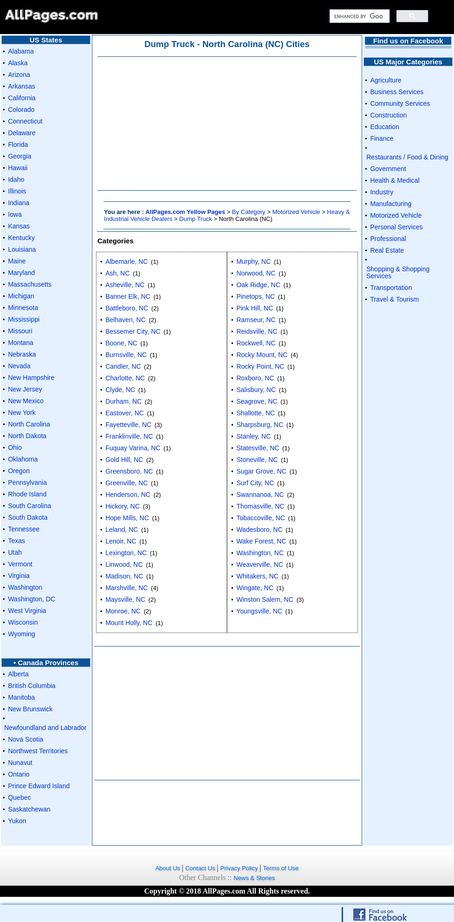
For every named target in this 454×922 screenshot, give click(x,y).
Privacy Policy (240, 868)
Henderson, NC (128, 494)
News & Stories (254, 877)
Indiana (18, 202)
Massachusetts (29, 284)
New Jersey (25, 389)
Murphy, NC (253, 261)
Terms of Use (281, 868)
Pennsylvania (27, 482)
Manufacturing (391, 203)
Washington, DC (31, 599)
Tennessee (24, 529)
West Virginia (27, 610)
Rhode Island (27, 494)
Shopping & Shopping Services (397, 272)
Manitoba (21, 697)
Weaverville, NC (259, 564)
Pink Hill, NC (254, 308)
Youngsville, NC (259, 611)
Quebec (19, 797)
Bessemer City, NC (132, 331)
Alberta (18, 674)
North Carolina (29, 424)
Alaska (18, 63)
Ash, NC (117, 273)
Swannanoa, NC (260, 494)
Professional (388, 238)
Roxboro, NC (255, 378)
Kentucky (21, 237)
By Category (249, 211)
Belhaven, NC (125, 319)
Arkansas (21, 86)
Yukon (17, 821)
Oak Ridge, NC (258, 285)
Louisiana (22, 249)
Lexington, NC (126, 553)
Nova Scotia (25, 739)
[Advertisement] (227, 123)
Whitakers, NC (257, 576)
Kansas (19, 226)
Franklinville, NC (129, 436)
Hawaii (18, 168)
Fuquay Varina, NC (132, 448)
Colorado (21, 109)
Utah (15, 552)
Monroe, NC (122, 611)
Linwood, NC (124, 564)
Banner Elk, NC (127, 296)
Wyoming (21, 634)
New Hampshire (31, 377)
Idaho (16, 179)
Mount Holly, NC (128, 622)
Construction (388, 115)
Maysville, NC (125, 599)
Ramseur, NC (255, 319)
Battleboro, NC (126, 308)
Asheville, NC (124, 285)
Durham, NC (123, 401)
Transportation (391, 287)
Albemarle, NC (126, 261)
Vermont (20, 564)
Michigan (21, 296)
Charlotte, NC (125, 378)
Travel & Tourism (394, 299)
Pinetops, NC (255, 296)
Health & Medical (395, 180)
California (21, 98)
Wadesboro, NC (259, 529)
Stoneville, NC (257, 459)
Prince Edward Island (38, 786)
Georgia (19, 156)
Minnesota (23, 307)
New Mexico (25, 401)
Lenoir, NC (120, 541)
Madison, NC (124, 576)
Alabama (21, 51)
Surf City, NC (255, 483)
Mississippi (24, 319)
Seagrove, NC (256, 401)
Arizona (19, 74)
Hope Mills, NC (127, 518)
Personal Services (396, 227)
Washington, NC (259, 553)
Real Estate (387, 250)
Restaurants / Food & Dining (407, 157)
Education (384, 127)
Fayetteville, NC (128, 424)
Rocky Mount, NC (262, 354)
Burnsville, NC (126, 354)
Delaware (21, 133)
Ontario (18, 774)
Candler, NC (123, 366)
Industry (381, 192)
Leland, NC (121, 529)
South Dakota (28, 517)
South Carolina (29, 505)
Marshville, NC (126, 588)
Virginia (18, 575)
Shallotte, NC (255, 413)
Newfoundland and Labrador (45, 727)
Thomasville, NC (260, 506)
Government (388, 168)
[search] (358, 16)
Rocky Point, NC (260, 366)
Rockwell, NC (255, 343)
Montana (20, 342)
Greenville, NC (126, 483)
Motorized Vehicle (296, 211)
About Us (168, 868)
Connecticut (25, 121)
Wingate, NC (254, 588)
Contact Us (201, 868)
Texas (16, 540)
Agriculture (385, 80)
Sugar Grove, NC (261, 471)
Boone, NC (121, 343)
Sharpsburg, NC (259, 424)
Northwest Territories (38, 751)
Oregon (19, 471)
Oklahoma (23, 459)
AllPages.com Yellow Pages (185, 211)
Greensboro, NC (129, 471)
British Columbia (31, 685)
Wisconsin (23, 622)
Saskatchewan (29, 809)
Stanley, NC (253, 436)
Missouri (20, 331)
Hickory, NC (122, 506)
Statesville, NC (257, 448)
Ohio (15, 447)
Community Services (400, 103)
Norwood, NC (255, 273)
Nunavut (20, 762)
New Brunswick (30, 709)
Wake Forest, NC (261, 541)
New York (21, 412)
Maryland (21, 272)
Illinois (17, 191)
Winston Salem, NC (264, 599)
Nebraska (22, 354)
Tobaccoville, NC (260, 518)
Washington (25, 587)
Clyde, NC (120, 389)
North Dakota (27, 436)
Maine (17, 261)
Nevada (19, 366)
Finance (381, 138)
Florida (18, 144)
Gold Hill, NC (124, 459)
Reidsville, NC (256, 331)
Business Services (396, 92)
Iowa (15, 214)
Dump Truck (195, 218)
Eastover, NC (124, 413)
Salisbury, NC (256, 389)
